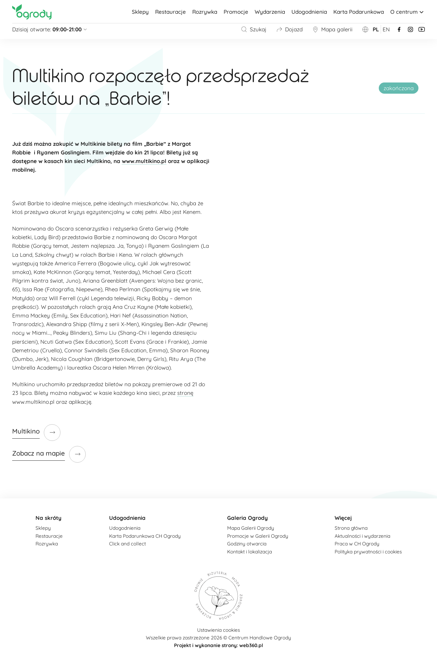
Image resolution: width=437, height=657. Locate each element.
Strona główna (351, 528)
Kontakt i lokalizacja (249, 552)
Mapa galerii (332, 29)
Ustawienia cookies (218, 630)
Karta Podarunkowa (358, 11)
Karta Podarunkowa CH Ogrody (145, 536)
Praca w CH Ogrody (357, 544)
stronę (185, 392)
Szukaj (253, 29)
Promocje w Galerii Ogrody (257, 536)
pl (376, 29)
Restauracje (170, 11)
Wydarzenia (270, 11)
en (386, 29)
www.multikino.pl (144, 161)
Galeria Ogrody (247, 517)
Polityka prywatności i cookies (368, 552)
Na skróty (48, 517)
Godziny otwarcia (246, 544)
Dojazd (289, 29)
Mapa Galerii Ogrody (250, 528)
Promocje (236, 11)
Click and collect (127, 544)
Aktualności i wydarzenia (362, 536)
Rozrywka (204, 11)
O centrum (407, 12)
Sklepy (140, 11)
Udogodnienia (309, 11)
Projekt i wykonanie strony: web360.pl (218, 645)
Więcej (343, 517)
